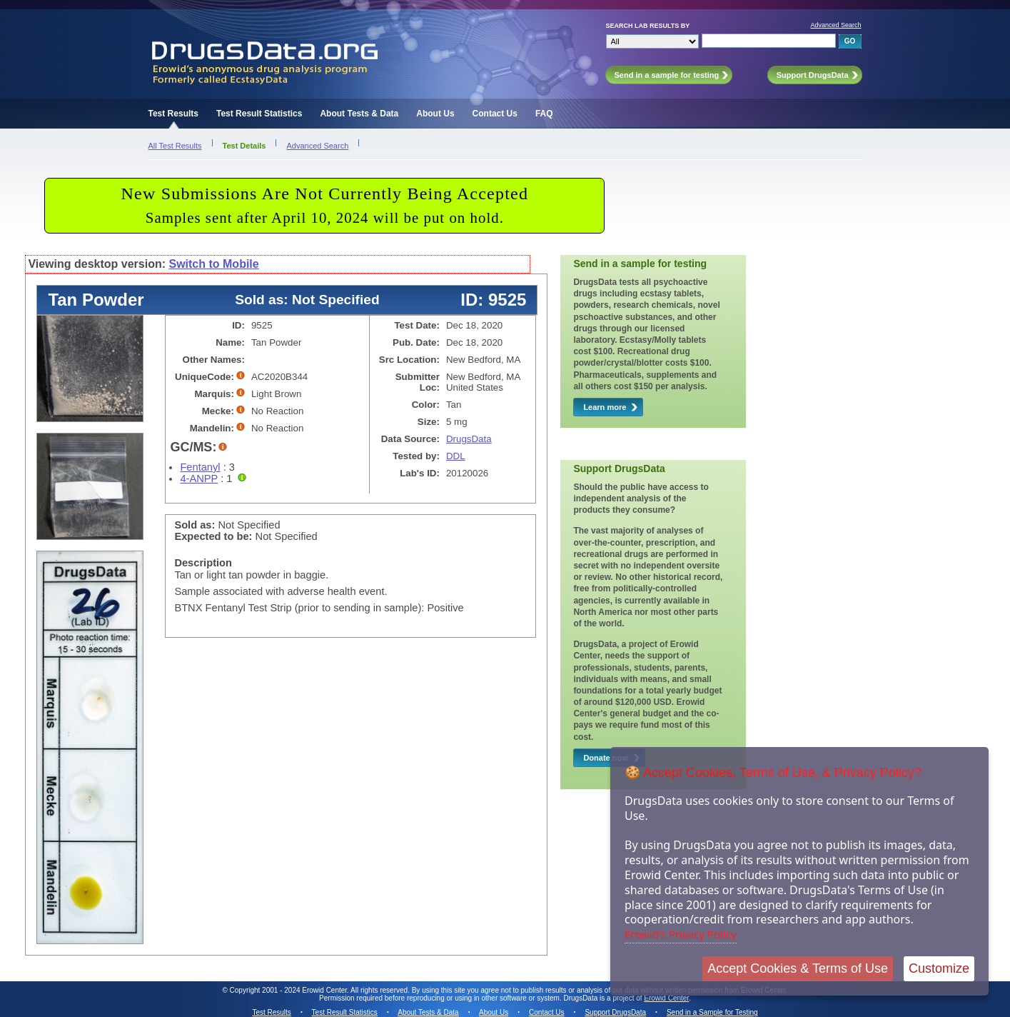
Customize (939, 968)
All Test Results (175, 145)
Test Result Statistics (259, 114)
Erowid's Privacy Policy (681, 934)
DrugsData (469, 439)
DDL (455, 456)
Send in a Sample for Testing (712, 1012)
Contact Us (495, 114)
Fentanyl (200, 467)
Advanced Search (835, 25)
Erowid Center (666, 998)
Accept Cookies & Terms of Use (797, 968)
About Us (435, 114)
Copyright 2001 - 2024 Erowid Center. (289, 990)
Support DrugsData (615, 1012)
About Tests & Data (359, 114)
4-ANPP (199, 478)
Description (203, 562)
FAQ (544, 114)
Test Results (173, 114)
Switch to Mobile (213, 264)
